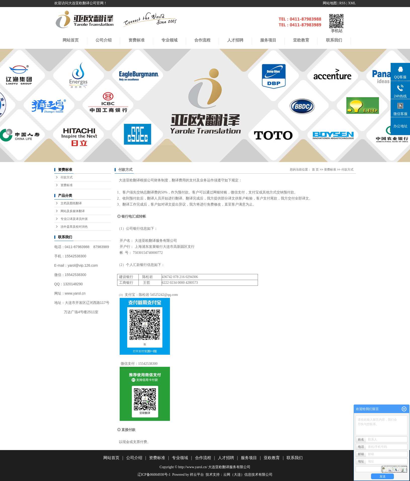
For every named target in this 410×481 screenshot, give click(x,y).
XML (352, 3)
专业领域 (169, 40)
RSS (342, 3)
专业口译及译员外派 (74, 219)
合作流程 (202, 40)
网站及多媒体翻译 (73, 211)
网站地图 (330, 3)
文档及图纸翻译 (71, 203)
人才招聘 (235, 40)
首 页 (315, 169)
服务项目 (249, 458)
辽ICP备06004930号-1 (154, 474)
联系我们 (295, 458)
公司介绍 (104, 40)
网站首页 (71, 40)
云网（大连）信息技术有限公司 (247, 474)
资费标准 (136, 40)
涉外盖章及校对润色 (74, 226)
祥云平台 (197, 474)
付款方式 (67, 177)
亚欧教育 (272, 458)
